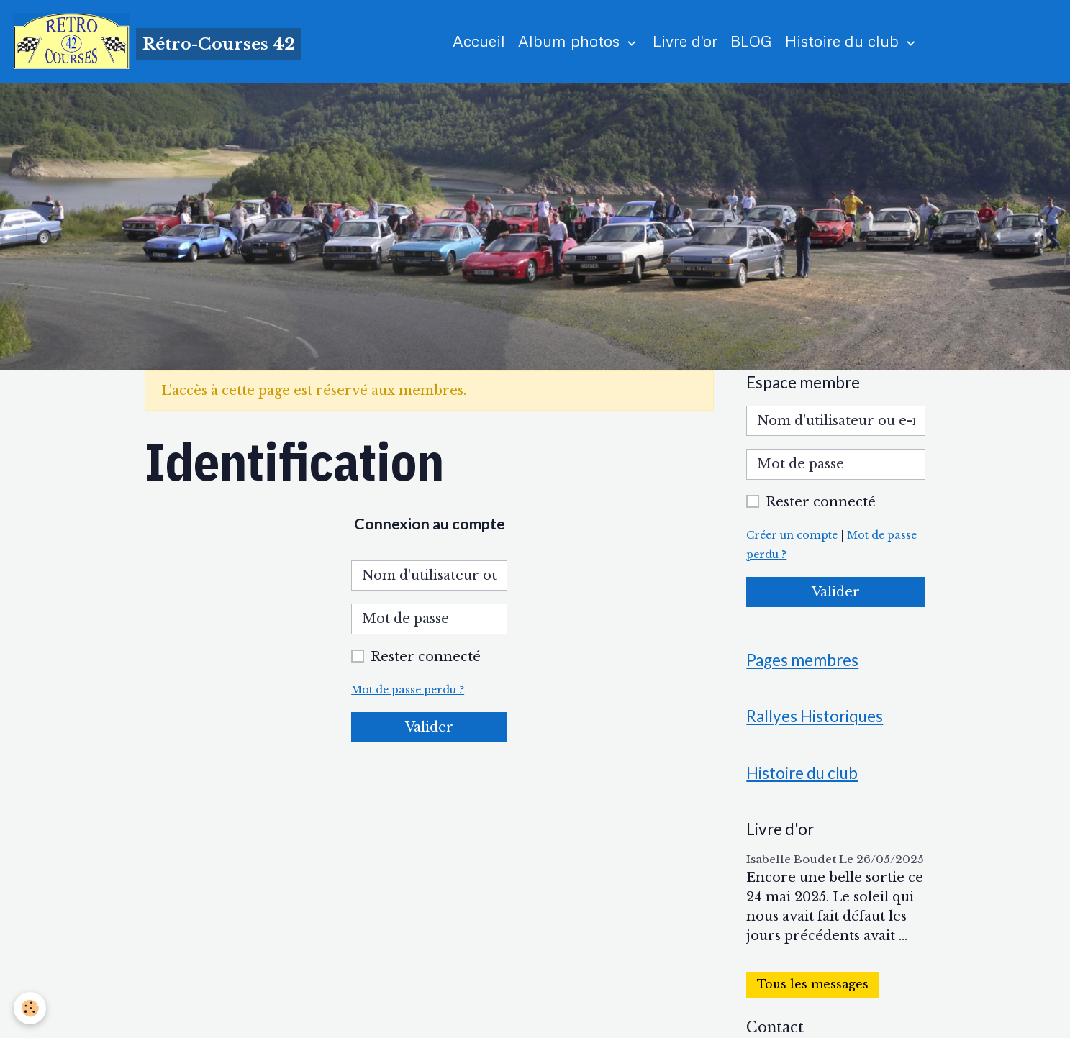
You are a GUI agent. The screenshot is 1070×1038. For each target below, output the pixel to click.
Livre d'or (685, 41)
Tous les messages (813, 986)
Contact (775, 1028)
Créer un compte (793, 535)
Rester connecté (426, 657)
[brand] (157, 41)
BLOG (752, 41)
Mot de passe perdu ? (409, 690)
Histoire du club (845, 41)
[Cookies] (30, 1008)
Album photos (572, 41)
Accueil (479, 41)
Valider (429, 728)
